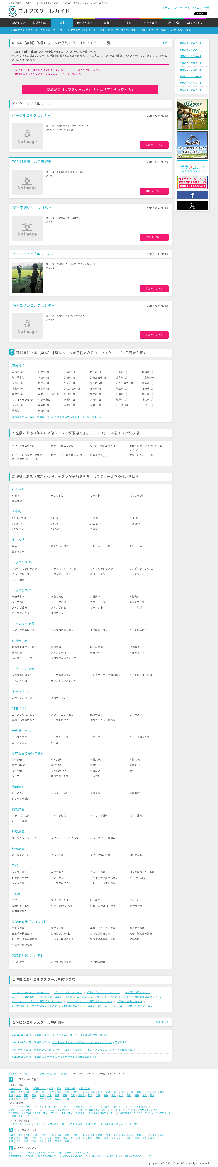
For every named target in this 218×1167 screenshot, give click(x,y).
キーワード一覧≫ (129, 1124)
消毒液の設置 (136, 928)
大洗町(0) (95, 399)
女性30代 (134, 765)
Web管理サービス (22, 658)
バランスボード (60, 855)
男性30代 (95, 759)
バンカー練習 (19, 821)
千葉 (92, 1092)
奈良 (73, 1095)
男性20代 (56, 759)
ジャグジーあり (20, 877)
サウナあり (57, 877)
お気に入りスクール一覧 (176, 7)
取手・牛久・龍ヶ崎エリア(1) (68, 455)
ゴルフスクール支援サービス (106, 1156)
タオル (55, 742)
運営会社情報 (15, 1156)
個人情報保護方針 (47, 1156)
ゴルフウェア (19, 742)
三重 (34, 1095)
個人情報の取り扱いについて (74, 1156)
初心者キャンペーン (62, 698)
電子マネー (18, 551)
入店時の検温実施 (61, 962)
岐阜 (18, 1095)
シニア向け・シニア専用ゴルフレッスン (89, 1001)
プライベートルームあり (104, 877)
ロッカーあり (97, 872)
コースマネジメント (23, 613)
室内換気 (134, 939)
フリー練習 (18, 580)
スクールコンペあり (62, 715)
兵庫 (49, 1095)
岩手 (44, 1092)
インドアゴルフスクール (68, 992)
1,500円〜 (96, 518)
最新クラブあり (20, 906)
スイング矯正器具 (100, 855)
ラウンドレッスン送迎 (63, 681)
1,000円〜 (57, 518)
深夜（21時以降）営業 (103, 906)
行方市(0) (121, 394)
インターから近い (61, 793)
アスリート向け (99, 602)
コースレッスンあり (23, 715)
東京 (67, 1092)
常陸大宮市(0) (72, 388)
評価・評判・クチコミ (140, 1006)
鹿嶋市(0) (147, 383)
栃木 (100, 1092)
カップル (95, 776)
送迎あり (95, 793)
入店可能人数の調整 (140, 933)
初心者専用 (96, 647)
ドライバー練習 (20, 815)
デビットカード (138, 546)
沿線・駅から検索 (181, 30)
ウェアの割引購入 (61, 675)
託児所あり (96, 900)
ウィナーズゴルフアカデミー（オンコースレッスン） (82, 1042)
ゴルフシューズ (60, 737)
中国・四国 (151, 22)
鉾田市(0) (147, 394)
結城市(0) (147, 372)
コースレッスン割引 (140, 675)
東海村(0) (147, 399)
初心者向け (57, 596)
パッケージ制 (136, 495)
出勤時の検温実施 (22, 933)
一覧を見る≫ (161, 1022)
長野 (139, 1092)
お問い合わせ (64, 1153)
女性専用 (56, 647)
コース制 (95, 495)
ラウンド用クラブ (139, 737)
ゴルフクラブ (19, 737)
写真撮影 (134, 647)
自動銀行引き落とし (62, 546)
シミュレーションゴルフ (65, 838)
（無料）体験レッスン (137, 992)
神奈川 (76, 1092)
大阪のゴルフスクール (190, 70)
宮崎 (49, 1099)
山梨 (131, 1092)
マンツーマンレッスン (24, 568)
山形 (36, 1092)
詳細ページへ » (154, 145)
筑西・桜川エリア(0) (63, 446)
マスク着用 (18, 928)
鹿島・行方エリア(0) (141, 455)
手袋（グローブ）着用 (102, 928)
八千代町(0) (123, 405)
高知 (152, 1095)
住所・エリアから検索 (153, 30)
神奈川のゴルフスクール (192, 50)
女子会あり (135, 715)
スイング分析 (58, 653)
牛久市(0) (69, 383)
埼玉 (85, 1092)
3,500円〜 (96, 524)
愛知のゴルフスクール (190, 83)
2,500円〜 (18, 524)
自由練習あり (19, 911)
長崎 (26, 1099)
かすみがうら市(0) (48, 394)
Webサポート (137, 653)
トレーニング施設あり (102, 883)
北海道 (12, 1092)
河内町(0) (95, 405)
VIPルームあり (137, 877)
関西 (128, 22)
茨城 (108, 1092)
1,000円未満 (19, 518)
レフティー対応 (20, 798)
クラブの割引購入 (22, 675)
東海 (106, 22)
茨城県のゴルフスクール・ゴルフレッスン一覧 (36, 30)
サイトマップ (81, 1153)
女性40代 (17, 771)
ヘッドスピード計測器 (102, 838)
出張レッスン (97, 574)
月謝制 (15, 495)
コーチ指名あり (138, 630)
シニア (15, 776)
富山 (154, 1092)
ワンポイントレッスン (141, 568)
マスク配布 (57, 928)
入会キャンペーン (22, 698)
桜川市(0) (69, 394)
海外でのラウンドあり (102, 720)
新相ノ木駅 (90, 1124)
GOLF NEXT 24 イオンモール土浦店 (70, 1035)
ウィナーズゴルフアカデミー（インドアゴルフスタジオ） (84, 1050)
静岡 (26, 1095)
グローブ (95, 737)
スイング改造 (19, 607)
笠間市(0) (17, 383)
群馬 (116, 1092)
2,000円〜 (135, 518)
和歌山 (81, 1095)
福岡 (11, 1099)
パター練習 (135, 815)
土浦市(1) (69, 372)
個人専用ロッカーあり (141, 872)
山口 (121, 1095)
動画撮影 (17, 653)
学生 (131, 771)
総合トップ (18, 22)
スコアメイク (58, 613)
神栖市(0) (95, 394)
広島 (98, 1095)
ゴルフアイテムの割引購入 (105, 675)
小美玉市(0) (44, 399)
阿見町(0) (69, 405)
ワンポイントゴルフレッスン (56, 997)
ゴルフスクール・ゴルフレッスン (31, 992)
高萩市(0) (121, 377)
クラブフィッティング (63, 658)
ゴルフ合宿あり (60, 720)
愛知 (11, 1095)
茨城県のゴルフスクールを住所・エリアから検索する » (90, 89)
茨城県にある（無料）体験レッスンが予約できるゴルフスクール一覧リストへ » (57, 417)
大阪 (42, 1095)
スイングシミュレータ (24, 838)
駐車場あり (135, 793)
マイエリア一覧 (200, 7)
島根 (113, 1095)
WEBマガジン (195, 22)
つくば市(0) (97, 383)
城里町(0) (121, 399)
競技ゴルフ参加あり (23, 720)
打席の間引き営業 (100, 933)
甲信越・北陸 (84, 22)
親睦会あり (96, 715)
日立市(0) (43, 372)
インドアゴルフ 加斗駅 (20, 1124)
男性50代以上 (19, 765)
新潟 (123, 1092)
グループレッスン (22, 574)
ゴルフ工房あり (60, 883)
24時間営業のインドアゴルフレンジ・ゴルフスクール (92, 1006)
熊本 (34, 1099)
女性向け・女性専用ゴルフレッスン (142, 997)
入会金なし (96, 529)
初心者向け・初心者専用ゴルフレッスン (34, 1006)
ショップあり (19, 883)
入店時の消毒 (97, 962)
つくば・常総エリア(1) (103, 446)
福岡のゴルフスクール (190, 90)
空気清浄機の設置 (22, 945)
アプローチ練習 (99, 815)
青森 (20, 1092)
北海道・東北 (40, 22)
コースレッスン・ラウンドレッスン (97, 997)
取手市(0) (43, 383)
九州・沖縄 (173, 22)
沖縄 (67, 1099)
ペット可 (134, 900)
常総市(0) (69, 377)
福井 (162, 1092)
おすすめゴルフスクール (82, 30)
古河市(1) (95, 372)
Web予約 (95, 653)
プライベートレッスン (63, 568)
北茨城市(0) (149, 377)
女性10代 (56, 765)
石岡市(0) (121, 372)
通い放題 (17, 501)
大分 (42, 1099)
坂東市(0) (147, 388)
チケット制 (57, 495)
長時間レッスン (99, 630)
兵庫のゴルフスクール (190, 76)
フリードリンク (60, 900)
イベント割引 (19, 681)
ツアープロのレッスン (24, 630)
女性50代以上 (59, 771)
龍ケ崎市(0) (18, 377)
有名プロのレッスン (62, 630)
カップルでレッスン (101, 568)
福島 (59, 1092)
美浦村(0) (43, 405)
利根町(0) (43, 410)
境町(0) (16, 410)
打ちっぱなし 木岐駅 (72, 1124)
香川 (129, 1095)
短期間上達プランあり (24, 647)
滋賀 (65, 1095)
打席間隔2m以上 (60, 933)
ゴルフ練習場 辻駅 (109, 1124)
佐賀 (18, 1099)
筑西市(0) (121, 388)
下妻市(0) (43, 377)
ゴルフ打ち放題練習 (23, 997)
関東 (62, 22)
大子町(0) (17, 405)
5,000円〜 (57, 529)
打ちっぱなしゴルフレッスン (103, 992)
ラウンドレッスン (61, 574)
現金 (14, 546)
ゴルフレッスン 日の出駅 (46, 1124)
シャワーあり (19, 872)
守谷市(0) (43, 388)
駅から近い (18, 793)
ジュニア (95, 771)
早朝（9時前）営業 (62, 906)
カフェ (15, 900)
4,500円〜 (18, 529)
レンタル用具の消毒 (62, 939)
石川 (147, 1092)
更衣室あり (57, 872)
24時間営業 (135, 906)
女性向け (95, 596)
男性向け (134, 596)
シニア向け (18, 602)
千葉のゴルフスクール (190, 63)
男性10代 (17, 759)
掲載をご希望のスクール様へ (138, 1156)
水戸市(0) (17, 372)
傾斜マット (135, 855)
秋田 (28, 1092)
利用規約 (30, 1156)
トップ (12, 1153)
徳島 (137, 1095)
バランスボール (20, 855)
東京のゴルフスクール (190, 43)
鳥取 (106, 1095)
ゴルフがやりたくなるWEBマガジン (36, 1153)
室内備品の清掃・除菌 (102, 939)
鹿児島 (58, 1099)
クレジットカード (100, 546)
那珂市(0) (95, 388)
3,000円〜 (57, 524)
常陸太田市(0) (98, 377)
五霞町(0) (147, 405)
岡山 (90, 1095)
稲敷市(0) (17, 394)
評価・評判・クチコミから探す (118, 30)
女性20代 (95, 765)
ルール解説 (135, 607)
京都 (57, 1095)
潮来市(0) (17, 388)
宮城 (51, 1092)
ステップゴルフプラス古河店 (66, 1057)
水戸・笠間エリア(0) (23, 446)
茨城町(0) (69, 399)
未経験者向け (19, 596)
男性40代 (134, 759)
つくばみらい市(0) (22, 399)
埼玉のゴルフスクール (190, 56)
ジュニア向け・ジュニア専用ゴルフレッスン (37, 1001)
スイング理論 (58, 607)
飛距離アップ (136, 602)
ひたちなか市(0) (125, 383)
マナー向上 (96, 607)
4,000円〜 (135, 524)
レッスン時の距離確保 (24, 939)
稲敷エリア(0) (98, 455)
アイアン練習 (58, 815)
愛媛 (144, 1095)
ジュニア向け (58, 602)
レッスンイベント (139, 574)
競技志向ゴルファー (62, 776)
